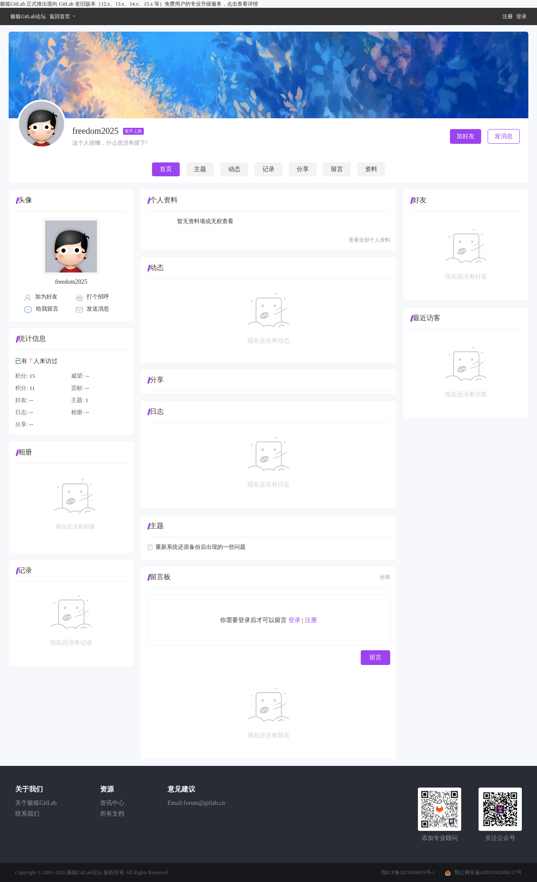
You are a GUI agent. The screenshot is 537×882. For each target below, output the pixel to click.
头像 (25, 200)
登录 (521, 16)
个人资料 (164, 200)
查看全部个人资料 (369, 240)
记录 (268, 169)
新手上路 (133, 131)
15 (32, 376)
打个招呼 (98, 296)
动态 (234, 169)
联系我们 (27, 814)
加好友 (465, 136)
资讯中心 (112, 803)
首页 (166, 169)
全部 (385, 577)
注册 (507, 16)
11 (32, 388)
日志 (157, 411)
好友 (420, 200)
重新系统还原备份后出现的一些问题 (200, 547)
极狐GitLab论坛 (28, 16)
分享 (303, 169)
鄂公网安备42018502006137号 (488, 872)
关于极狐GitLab (36, 803)
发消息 (504, 136)
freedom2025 (71, 282)
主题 (200, 169)
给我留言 (47, 308)
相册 (25, 452)
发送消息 (98, 308)
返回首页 (59, 16)
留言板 (160, 576)
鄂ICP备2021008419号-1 (408, 872)
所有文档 (112, 814)
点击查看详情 (242, 4)
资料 (371, 169)
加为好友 (46, 296)
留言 (337, 169)
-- (87, 376)
